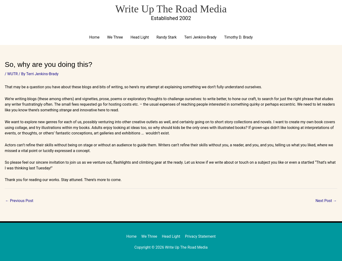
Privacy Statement (200, 236)
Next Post (326, 200)
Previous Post (19, 200)
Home (94, 37)
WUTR (12, 74)
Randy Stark (167, 37)
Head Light (140, 37)
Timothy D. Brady (238, 37)
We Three (115, 37)
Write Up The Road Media (171, 9)
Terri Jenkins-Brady (200, 37)
